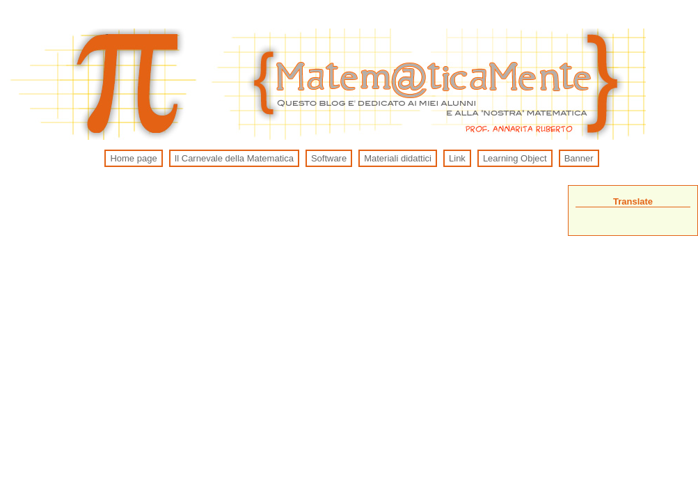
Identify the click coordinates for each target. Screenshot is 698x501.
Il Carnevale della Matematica (234, 158)
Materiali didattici (397, 158)
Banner (579, 158)
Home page (133, 158)
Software (329, 158)
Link (457, 158)
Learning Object (515, 158)
